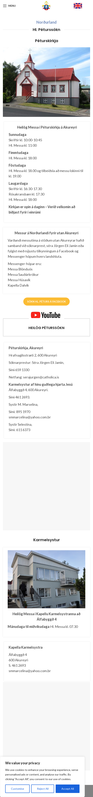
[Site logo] (46, 5)
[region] (42, 777)
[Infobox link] (82, 5)
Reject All (43, 788)
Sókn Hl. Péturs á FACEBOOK (46, 301)
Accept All (67, 788)
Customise (17, 788)
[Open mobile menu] (9, 6)
